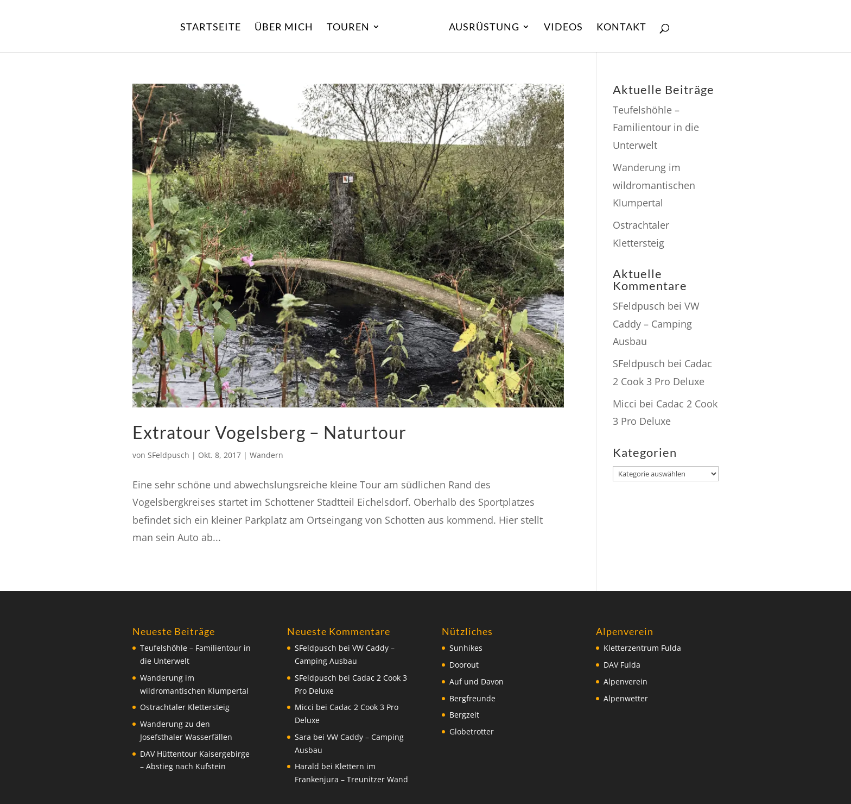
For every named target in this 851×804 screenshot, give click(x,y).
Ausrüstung (484, 28)
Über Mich (284, 28)
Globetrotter (471, 731)
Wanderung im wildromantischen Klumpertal (654, 185)
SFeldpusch (168, 455)
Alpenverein (625, 681)
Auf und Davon (476, 681)
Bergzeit (464, 714)
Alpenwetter (626, 698)
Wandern (266, 455)
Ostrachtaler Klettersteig (185, 707)
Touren (348, 28)
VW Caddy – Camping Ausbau (656, 323)
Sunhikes (465, 648)
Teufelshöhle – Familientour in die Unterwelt (656, 127)
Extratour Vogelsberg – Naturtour (269, 432)
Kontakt (621, 28)
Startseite (210, 28)
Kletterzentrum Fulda (642, 648)
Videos (563, 28)
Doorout (464, 664)
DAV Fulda (622, 664)
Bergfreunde (472, 698)
